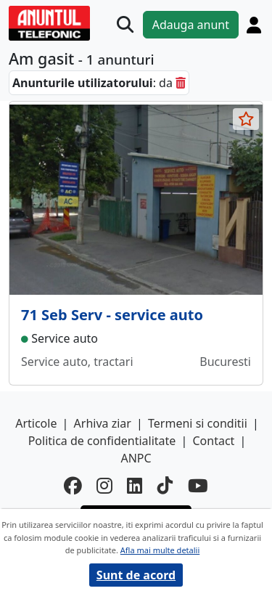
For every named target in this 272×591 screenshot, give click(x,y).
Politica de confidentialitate (102, 441)
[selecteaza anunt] (246, 119)
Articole (36, 423)
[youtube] (198, 486)
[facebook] (73, 486)
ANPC (135, 458)
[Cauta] (125, 24)
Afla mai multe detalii (159, 550)
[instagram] (104, 486)
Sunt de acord (136, 575)
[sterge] (181, 83)
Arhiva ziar (102, 423)
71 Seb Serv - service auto (112, 315)
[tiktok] (165, 486)
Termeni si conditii (197, 423)
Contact (213, 441)
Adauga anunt (190, 25)
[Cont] (253, 24)
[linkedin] (135, 486)
